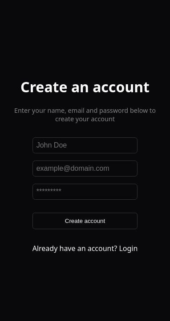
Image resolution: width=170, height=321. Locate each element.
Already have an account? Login (85, 248)
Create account (85, 221)
